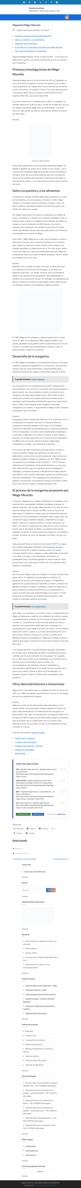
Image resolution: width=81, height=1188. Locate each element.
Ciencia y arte (30, 1036)
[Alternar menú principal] (66, 17)
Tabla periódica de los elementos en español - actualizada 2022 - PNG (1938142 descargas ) (40, 1111)
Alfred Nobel (20, 753)
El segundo (17, 419)
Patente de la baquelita (24, 750)
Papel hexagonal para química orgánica (40, 994)
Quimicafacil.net (36, 8)
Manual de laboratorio (33, 1044)
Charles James (31, 953)
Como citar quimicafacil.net (34, 871)
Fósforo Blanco (31, 948)
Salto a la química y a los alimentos (29, 40)
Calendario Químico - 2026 (35, 990)
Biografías (29, 1031)
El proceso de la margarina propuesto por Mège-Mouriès (39, 47)
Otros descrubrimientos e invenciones (30, 51)
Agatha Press (61, 814)
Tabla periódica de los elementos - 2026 (41, 985)
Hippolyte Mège (38, 732)
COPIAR (62, 769)
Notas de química (32, 1056)
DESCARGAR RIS (38, 814)
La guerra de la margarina (25, 742)
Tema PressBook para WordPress (45, 1185)
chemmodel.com (31, 1151)
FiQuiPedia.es (30, 1146)
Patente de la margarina (25, 738)
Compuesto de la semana (35, 1040)
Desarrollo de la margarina (26, 43)
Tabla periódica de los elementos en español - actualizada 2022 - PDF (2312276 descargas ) (40, 1093)
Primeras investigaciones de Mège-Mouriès (33, 36)
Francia (25, 853)
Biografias (18, 848)
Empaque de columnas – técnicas (29, 746)
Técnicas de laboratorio (34, 1065)
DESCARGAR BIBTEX (23, 814)
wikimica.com (30, 1155)
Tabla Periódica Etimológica (36, 1013)
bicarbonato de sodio (54, 547)
